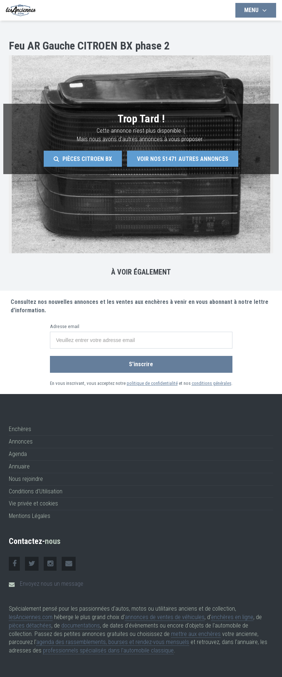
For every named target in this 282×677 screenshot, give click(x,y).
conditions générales (211, 383)
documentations (80, 625)
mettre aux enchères (196, 633)
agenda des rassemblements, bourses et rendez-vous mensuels (112, 642)
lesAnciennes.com (31, 617)
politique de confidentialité (152, 383)
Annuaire (19, 466)
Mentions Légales (29, 515)
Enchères (20, 429)
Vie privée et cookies (33, 503)
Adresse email (64, 326)
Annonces (21, 441)
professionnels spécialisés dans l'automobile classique (108, 650)
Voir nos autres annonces (182, 158)
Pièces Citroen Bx (83, 158)
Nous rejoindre (26, 478)
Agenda (18, 453)
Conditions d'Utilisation (35, 491)
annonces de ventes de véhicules (165, 617)
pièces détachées (30, 625)
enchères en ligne (232, 617)
